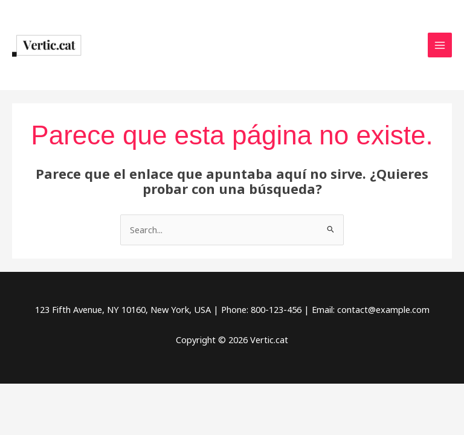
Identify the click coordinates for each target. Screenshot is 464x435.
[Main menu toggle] (440, 45)
